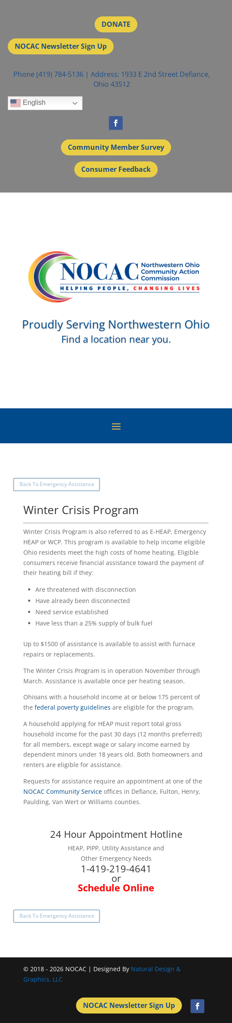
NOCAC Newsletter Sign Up (61, 46)
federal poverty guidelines (73, 707)
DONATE (116, 24)
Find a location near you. (116, 338)
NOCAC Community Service (62, 791)
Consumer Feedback (116, 169)
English (27, 103)
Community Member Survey (116, 147)
